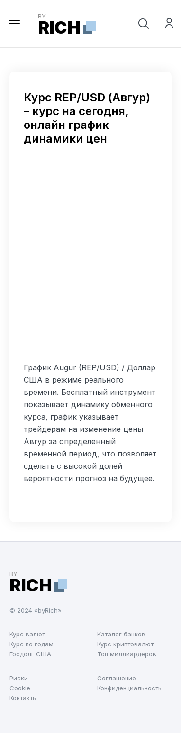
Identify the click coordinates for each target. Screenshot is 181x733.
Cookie (19, 688)
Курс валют (27, 634)
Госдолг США (30, 654)
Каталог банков (121, 634)
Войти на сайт (169, 24)
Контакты (23, 698)
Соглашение (116, 678)
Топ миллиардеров (126, 654)
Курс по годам (31, 644)
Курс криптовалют (125, 644)
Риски (18, 678)
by (67, 23)
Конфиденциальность (129, 688)
